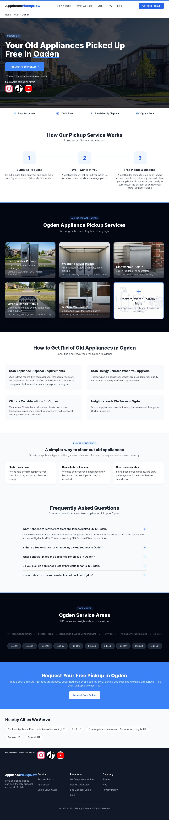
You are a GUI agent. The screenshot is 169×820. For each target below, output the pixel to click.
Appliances (43, 784)
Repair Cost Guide (80, 784)
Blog (119, 5)
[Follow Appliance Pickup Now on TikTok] (19, 89)
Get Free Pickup (151, 5)
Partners (107, 779)
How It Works (64, 5)
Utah (100, 5)
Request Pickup (46, 779)
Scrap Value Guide (48, 789)
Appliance (22, 6)
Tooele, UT (14, 737)
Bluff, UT (76, 729)
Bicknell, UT (34, 737)
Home (8, 14)
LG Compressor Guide (82, 779)
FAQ (110, 5)
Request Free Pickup (25, 66)
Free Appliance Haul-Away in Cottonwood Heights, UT (118, 729)
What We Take (85, 5)
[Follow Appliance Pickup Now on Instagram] (9, 89)
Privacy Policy (110, 789)
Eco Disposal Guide (80, 789)
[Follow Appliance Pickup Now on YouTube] (28, 89)
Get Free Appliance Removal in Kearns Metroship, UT (36, 729)
